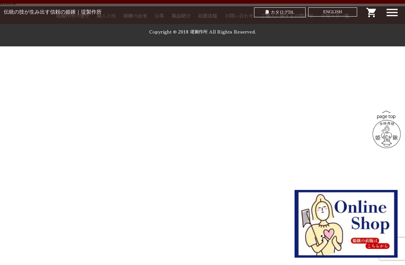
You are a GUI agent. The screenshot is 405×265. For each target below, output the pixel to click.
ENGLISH (332, 11)
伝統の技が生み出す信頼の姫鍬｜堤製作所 (53, 12)
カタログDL (282, 12)
